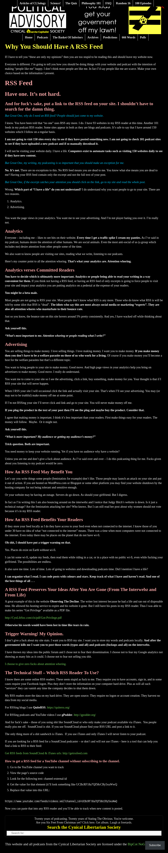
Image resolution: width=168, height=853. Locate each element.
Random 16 (123, 3)
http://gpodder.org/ (85, 714)
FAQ (108, 3)
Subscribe (155, 845)
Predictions (110, 37)
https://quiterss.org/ (58, 707)
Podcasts (42, 37)
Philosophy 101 (91, 3)
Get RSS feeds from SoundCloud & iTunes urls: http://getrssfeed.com (46, 753)
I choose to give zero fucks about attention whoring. (35, 664)
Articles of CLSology (33, 3)
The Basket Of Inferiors (68, 37)
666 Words (128, 37)
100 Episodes (143, 3)
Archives (92, 37)
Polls (143, 37)
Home (28, 37)
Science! (55, 3)
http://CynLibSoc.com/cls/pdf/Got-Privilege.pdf (33, 617)
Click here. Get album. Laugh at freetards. (107, 822)
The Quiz (71, 3)
